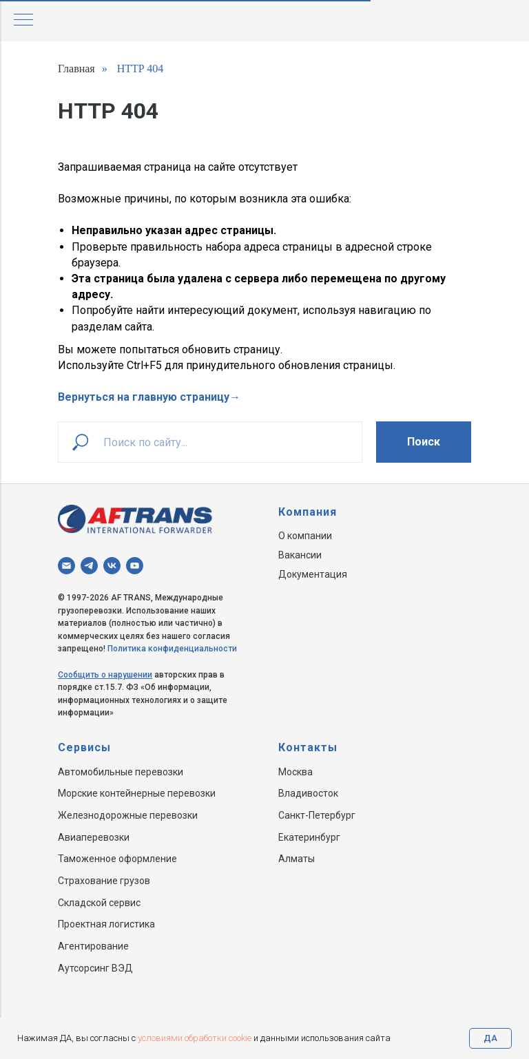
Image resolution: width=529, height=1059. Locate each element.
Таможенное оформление (117, 858)
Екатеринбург (309, 837)
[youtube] (134, 565)
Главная (76, 68)
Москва (295, 771)
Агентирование (93, 946)
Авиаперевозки (93, 837)
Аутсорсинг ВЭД (95, 968)
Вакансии (300, 554)
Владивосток (308, 793)
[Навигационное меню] (23, 21)
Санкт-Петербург (316, 815)
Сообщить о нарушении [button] (105, 675)
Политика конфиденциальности (172, 648)
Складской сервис (99, 902)
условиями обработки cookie (194, 1038)
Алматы (296, 858)
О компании (305, 535)
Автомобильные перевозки (120, 771)
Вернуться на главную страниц (141, 396)
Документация (312, 574)
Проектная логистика (106, 924)
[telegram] (89, 565)
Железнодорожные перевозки (128, 815)
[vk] (112, 565)
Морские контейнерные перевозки (137, 793)
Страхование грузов (104, 880)
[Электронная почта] (66, 565)
